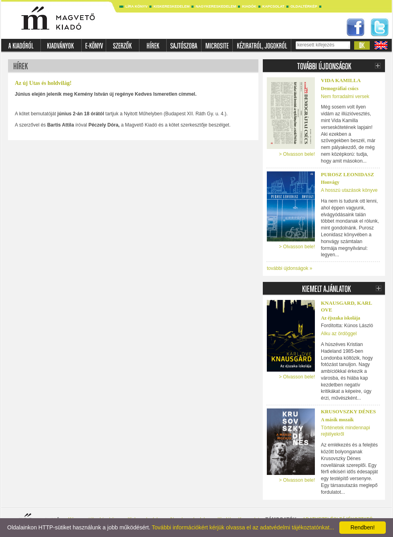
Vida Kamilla (341, 80)
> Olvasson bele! (297, 154)
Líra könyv (136, 6)
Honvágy (330, 182)
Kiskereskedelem (171, 6)
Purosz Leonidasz (347, 174)
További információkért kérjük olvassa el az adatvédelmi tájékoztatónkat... (243, 527)
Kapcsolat (273, 6)
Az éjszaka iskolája (340, 318)
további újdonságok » (289, 268)
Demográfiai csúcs (340, 88)
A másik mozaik (337, 419)
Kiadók (249, 6)
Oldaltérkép (303, 6)
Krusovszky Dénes (348, 411)
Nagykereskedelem (215, 6)
